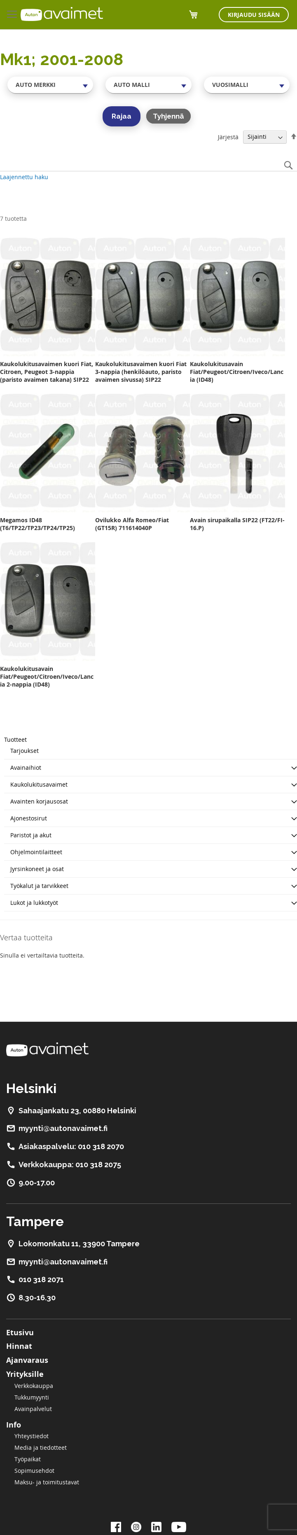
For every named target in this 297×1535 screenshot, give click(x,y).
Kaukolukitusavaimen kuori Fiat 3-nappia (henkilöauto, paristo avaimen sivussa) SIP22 (141, 371)
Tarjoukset (24, 751)
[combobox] (50, 85)
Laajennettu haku (24, 177)
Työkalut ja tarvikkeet (39, 886)
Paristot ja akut (30, 835)
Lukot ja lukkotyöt (34, 903)
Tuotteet (15, 739)
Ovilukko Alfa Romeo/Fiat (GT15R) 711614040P (132, 524)
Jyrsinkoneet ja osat (37, 869)
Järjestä (228, 136)
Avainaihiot (25, 767)
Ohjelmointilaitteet (36, 852)
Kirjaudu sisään (254, 15)
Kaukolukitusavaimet (39, 784)
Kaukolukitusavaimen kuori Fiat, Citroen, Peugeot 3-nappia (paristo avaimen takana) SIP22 (46, 371)
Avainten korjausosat (39, 801)
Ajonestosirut (28, 818)
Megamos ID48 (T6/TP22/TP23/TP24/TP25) (37, 524)
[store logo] (62, 14)
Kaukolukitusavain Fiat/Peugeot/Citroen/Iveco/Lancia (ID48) (236, 371)
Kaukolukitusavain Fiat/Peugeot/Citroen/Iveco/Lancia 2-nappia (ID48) (47, 676)
